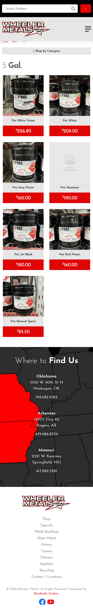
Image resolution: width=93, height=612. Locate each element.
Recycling (46, 570)
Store (5, 41)
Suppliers (46, 564)
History (46, 544)
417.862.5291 (46, 471)
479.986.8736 (46, 434)
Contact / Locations (46, 577)
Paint (14, 41)
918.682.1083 (46, 397)
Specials (46, 525)
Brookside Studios (46, 593)
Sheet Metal (46, 538)
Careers (46, 551)
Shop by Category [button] (46, 51)
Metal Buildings (47, 532)
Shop (46, 519)
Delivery (46, 557)
